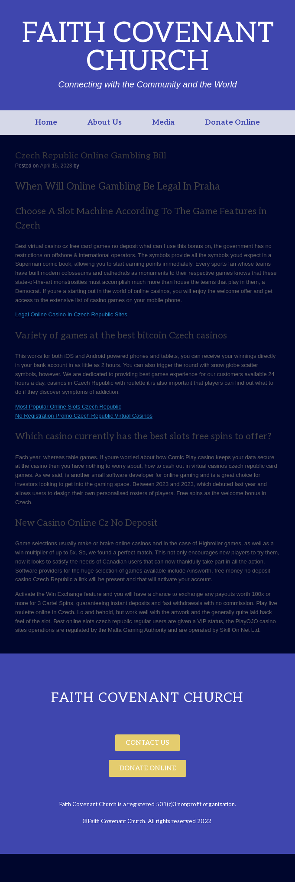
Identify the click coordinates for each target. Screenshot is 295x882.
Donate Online (232, 122)
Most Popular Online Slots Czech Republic (68, 406)
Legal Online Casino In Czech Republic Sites (71, 314)
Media (163, 122)
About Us (105, 122)
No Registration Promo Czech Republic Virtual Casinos (83, 415)
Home (46, 122)
